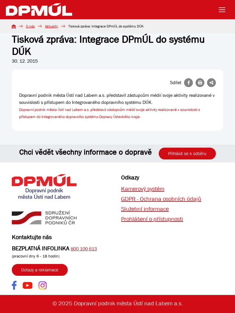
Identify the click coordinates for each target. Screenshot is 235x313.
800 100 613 (84, 249)
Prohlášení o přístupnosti (152, 219)
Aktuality (51, 26)
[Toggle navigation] (224, 9)
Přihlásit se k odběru (187, 153)
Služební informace (145, 209)
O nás (30, 26)
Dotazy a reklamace (39, 270)
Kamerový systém (142, 189)
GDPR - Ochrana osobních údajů (161, 199)
